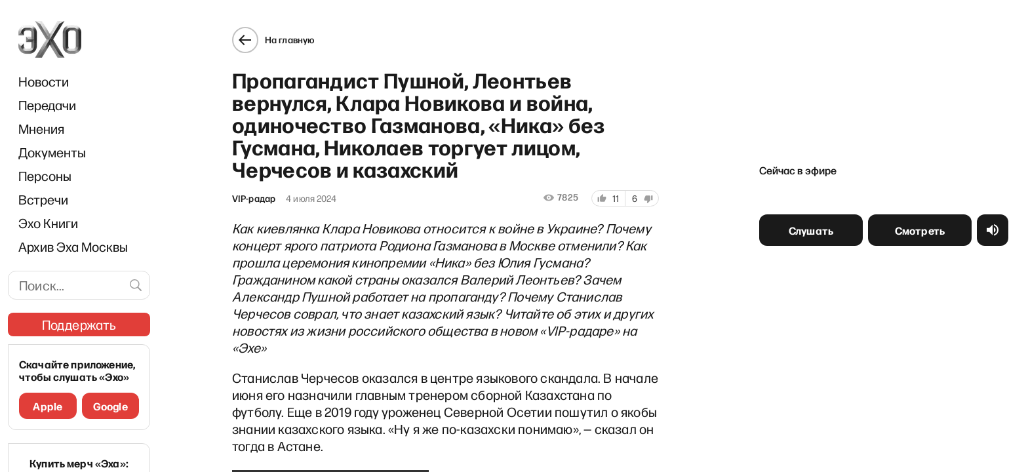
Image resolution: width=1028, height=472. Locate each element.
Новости (43, 81)
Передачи (47, 104)
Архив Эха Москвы (73, 246)
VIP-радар (247, 192)
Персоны (44, 175)
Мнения (41, 128)
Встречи (43, 199)
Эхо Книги (48, 222)
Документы (52, 152)
